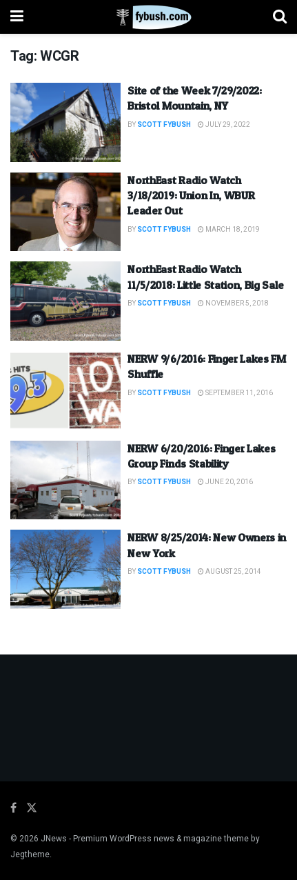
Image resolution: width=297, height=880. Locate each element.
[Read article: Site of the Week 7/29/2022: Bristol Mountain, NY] (65, 122)
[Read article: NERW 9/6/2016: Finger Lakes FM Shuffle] (65, 390)
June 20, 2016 (225, 482)
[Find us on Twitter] (31, 808)
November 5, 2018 (233, 303)
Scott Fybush (164, 125)
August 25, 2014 (229, 572)
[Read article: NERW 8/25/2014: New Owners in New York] (65, 569)
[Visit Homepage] (148, 17)
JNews (54, 838)
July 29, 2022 (224, 125)
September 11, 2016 (235, 393)
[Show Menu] (16, 17)
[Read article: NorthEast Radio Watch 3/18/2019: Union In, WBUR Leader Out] (65, 212)
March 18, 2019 (229, 229)
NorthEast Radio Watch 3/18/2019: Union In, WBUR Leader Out (190, 195)
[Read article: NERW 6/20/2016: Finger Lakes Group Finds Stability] (65, 480)
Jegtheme (30, 854)
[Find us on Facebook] (13, 808)
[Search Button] (280, 17)
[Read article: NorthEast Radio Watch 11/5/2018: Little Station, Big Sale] (65, 301)
